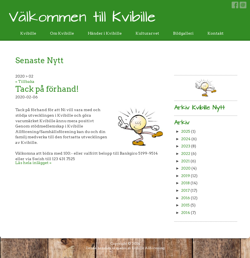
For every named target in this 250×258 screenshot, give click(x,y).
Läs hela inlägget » (33, 162)
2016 (185, 198)
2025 (185, 131)
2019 (185, 175)
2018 (185, 183)
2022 (185, 153)
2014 (185, 212)
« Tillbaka (24, 81)
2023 (185, 146)
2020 (186, 168)
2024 (186, 139)
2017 (185, 190)
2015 (185, 205)
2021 (185, 161)
